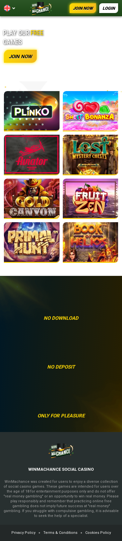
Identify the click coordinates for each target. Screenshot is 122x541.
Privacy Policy (23, 533)
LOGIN (108, 8)
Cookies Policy (98, 533)
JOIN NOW (83, 8)
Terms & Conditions (60, 533)
